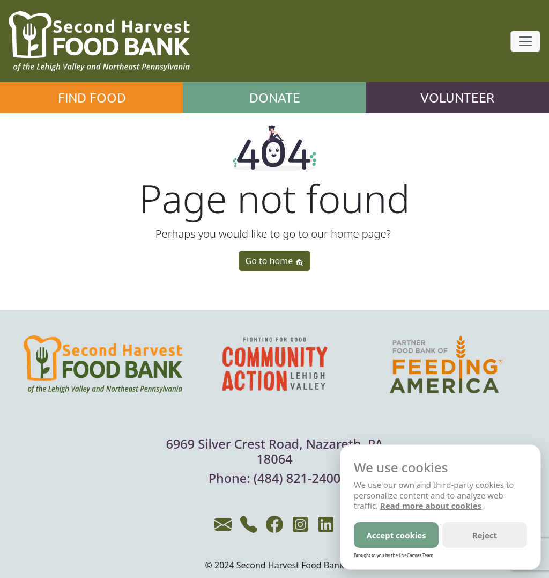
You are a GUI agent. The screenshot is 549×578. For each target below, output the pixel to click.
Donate (274, 97)
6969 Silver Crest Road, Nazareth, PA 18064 (274, 451)
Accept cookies (396, 535)
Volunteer (457, 97)
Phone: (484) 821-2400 (275, 478)
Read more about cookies (430, 505)
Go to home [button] (275, 261)
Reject (484, 535)
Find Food (92, 97)
